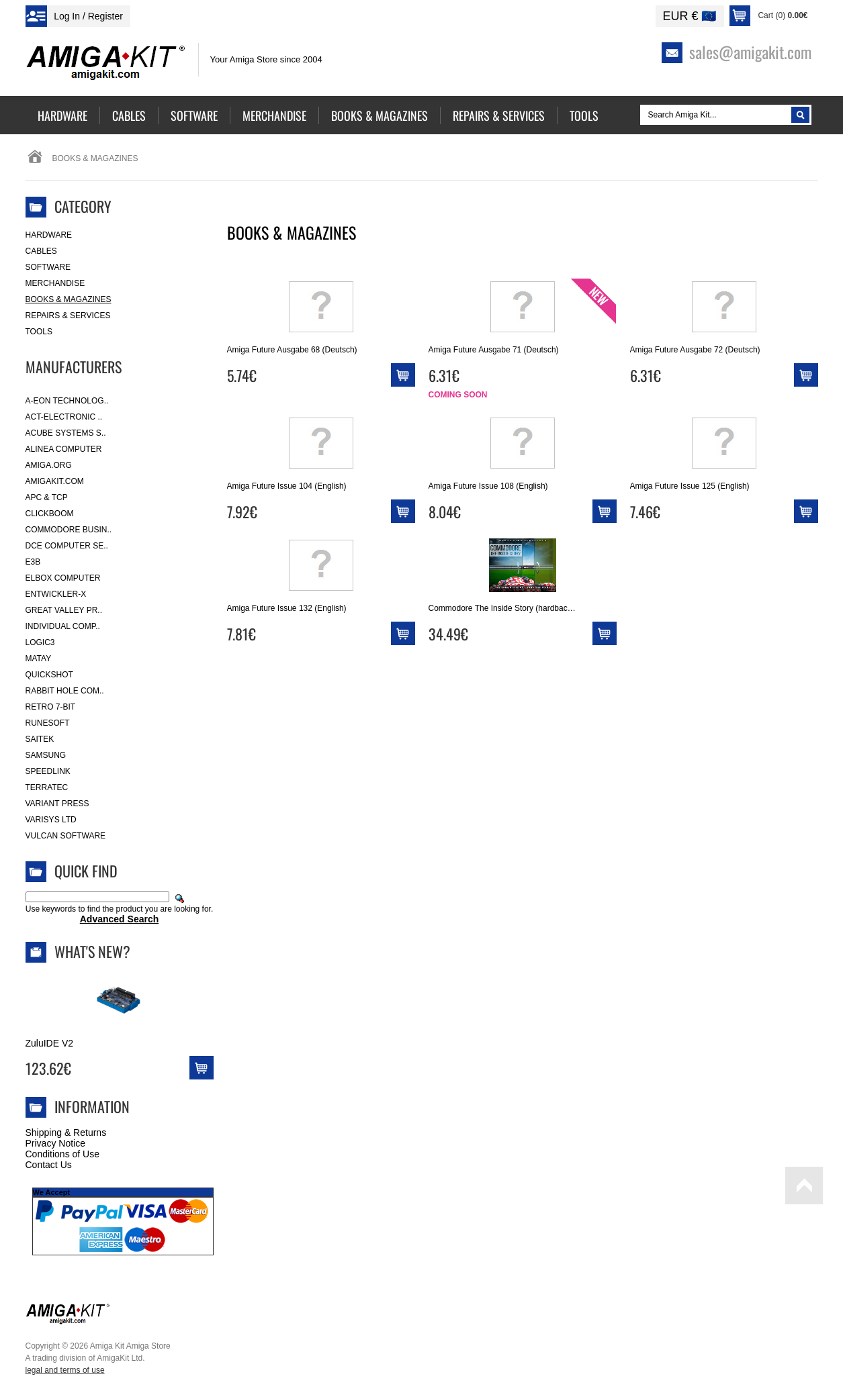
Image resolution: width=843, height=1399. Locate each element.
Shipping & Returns (66, 1132)
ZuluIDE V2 (50, 1043)
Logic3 (40, 642)
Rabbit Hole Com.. (65, 690)
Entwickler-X (56, 594)
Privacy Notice (55, 1143)
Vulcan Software (66, 835)
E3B (33, 562)
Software (48, 267)
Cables (41, 251)
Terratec (47, 787)
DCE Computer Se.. (67, 545)
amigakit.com (55, 481)
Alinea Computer (64, 449)
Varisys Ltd (51, 819)
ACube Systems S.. (66, 433)
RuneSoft (48, 723)
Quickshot (49, 674)
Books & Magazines (69, 299)
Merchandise (55, 283)
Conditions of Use (63, 1154)
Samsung (46, 755)
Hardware (49, 235)
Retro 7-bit (51, 707)
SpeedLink (48, 771)
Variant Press (57, 803)
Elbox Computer (63, 578)
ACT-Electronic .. (64, 417)
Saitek (40, 739)
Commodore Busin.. (69, 529)
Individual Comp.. (63, 626)
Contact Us (49, 1164)
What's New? (92, 951)
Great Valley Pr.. (64, 610)
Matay (39, 658)
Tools (39, 331)
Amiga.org (49, 465)
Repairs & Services (68, 315)
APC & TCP (47, 497)
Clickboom (50, 513)
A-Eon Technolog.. (67, 400)
